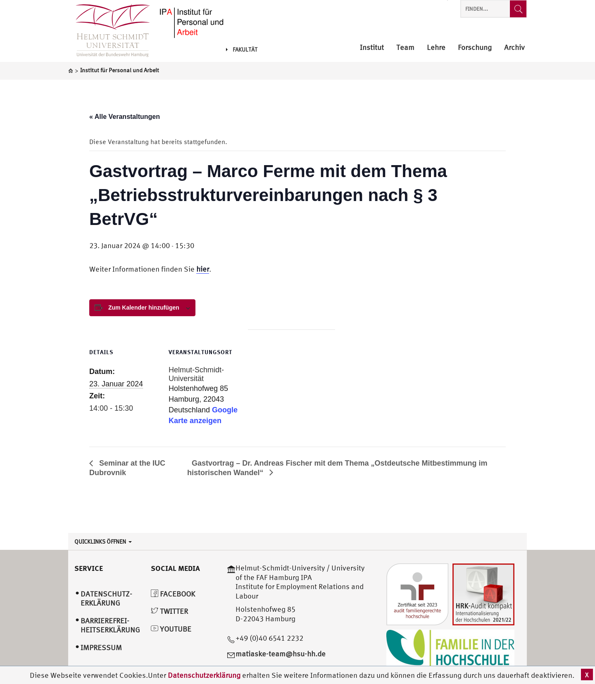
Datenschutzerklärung (204, 675)
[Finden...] (518, 8)
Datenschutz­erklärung (106, 598)
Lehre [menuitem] (436, 48)
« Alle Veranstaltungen (124, 116)
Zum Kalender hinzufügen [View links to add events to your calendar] (143, 307)
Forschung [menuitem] (475, 48)
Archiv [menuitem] (514, 48)
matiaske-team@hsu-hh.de (281, 653)
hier (202, 269)
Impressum (101, 647)
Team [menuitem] (405, 48)
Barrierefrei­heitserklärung (110, 625)
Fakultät (241, 49)
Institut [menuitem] (372, 48)
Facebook (173, 593)
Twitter (169, 611)
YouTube (171, 629)
